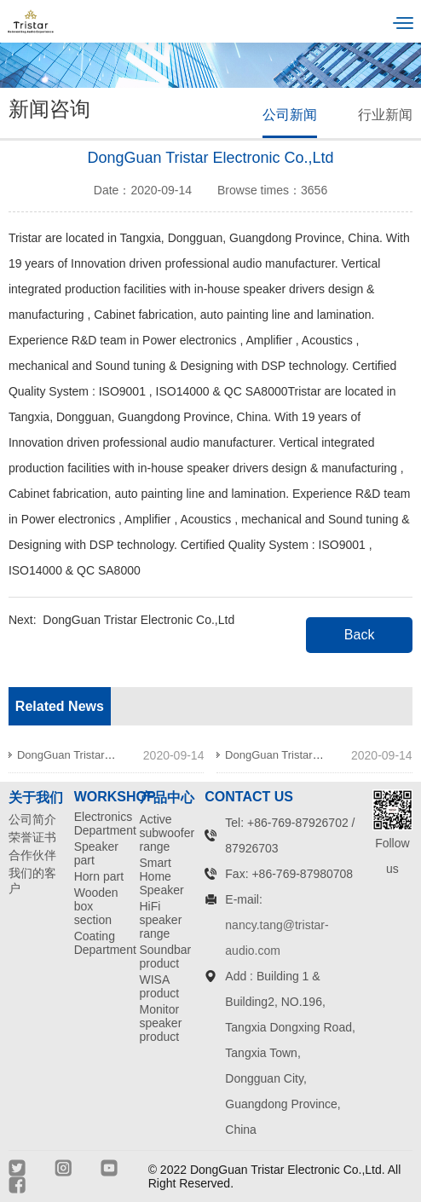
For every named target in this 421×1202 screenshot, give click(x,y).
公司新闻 (289, 114)
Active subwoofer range (167, 832)
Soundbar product (166, 956)
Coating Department (101, 942)
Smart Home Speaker (162, 876)
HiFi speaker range (161, 919)
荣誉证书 (32, 837)
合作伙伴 (32, 855)
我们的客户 (32, 880)
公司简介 (32, 819)
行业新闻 (385, 114)
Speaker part (96, 853)
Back (359, 634)
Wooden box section (96, 906)
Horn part (99, 876)
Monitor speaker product (161, 1023)
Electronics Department (101, 823)
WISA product (160, 986)
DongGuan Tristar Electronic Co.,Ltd (138, 620)
